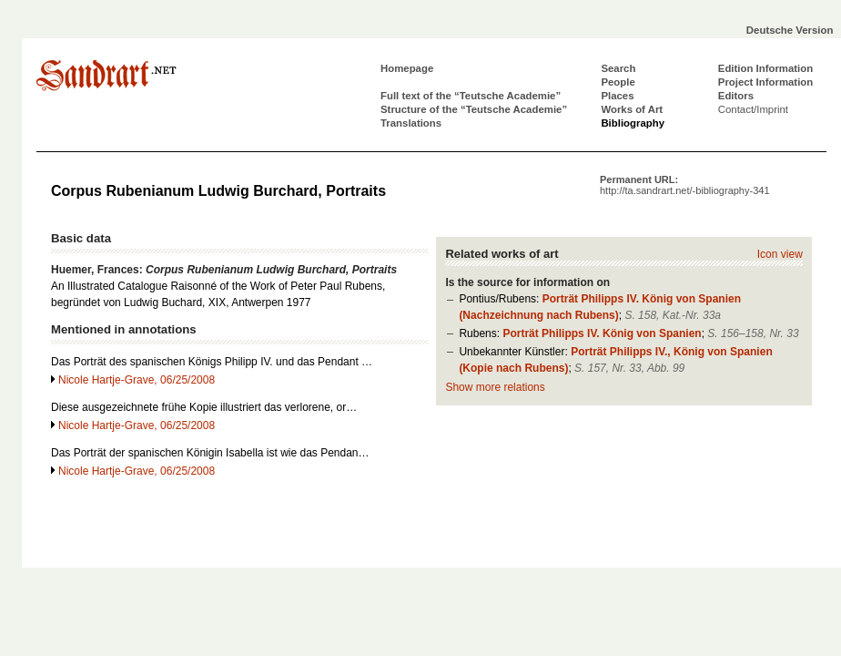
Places (617, 95)
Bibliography (632, 123)
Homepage (406, 68)
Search (618, 68)
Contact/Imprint (753, 109)
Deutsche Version (790, 30)
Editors (736, 95)
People (617, 82)
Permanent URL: (685, 185)
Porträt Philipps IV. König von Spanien (601, 333)
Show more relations (494, 387)
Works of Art (632, 109)
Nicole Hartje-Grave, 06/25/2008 (136, 380)
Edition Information (765, 68)
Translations (410, 123)
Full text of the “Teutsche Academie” (470, 95)
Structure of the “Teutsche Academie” (473, 109)
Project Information (765, 82)
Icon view (780, 254)
